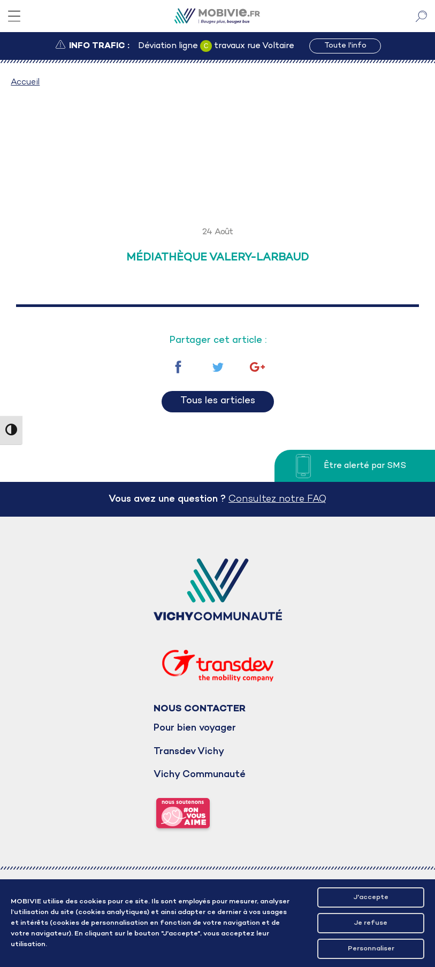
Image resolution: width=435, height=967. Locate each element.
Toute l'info (345, 46)
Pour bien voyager (195, 728)
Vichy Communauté (200, 774)
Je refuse (370, 922)
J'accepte (371, 897)
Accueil (25, 82)
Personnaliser (371, 948)
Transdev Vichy (189, 751)
